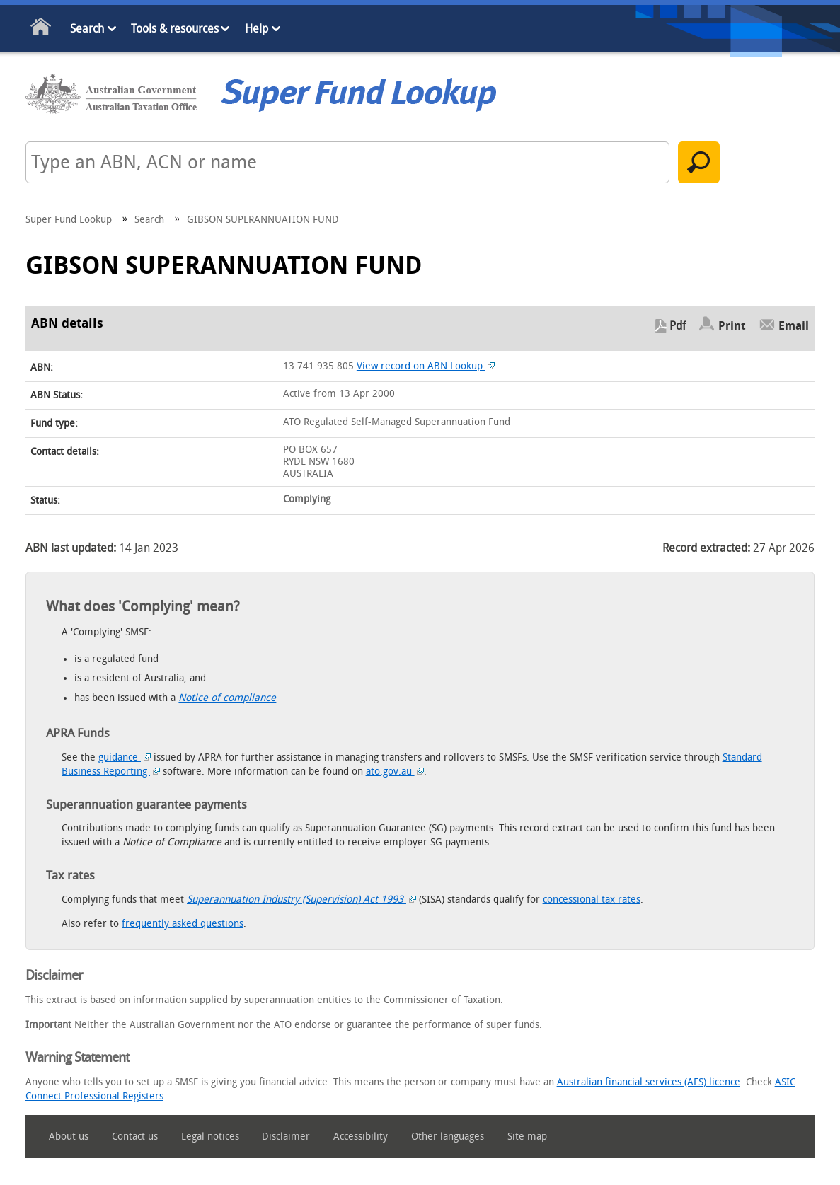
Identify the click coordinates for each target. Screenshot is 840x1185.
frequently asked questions (182, 924)
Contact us (135, 1137)
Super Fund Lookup (68, 220)
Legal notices (210, 1137)
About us (68, 1137)
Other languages (447, 1137)
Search (87, 28)
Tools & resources (175, 28)
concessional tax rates (591, 900)
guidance (124, 757)
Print (732, 326)
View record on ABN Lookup (426, 366)
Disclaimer (286, 1137)
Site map (527, 1137)
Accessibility (360, 1137)
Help (256, 28)
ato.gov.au (395, 771)
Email (793, 326)
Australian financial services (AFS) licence (648, 1082)
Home (41, 29)
